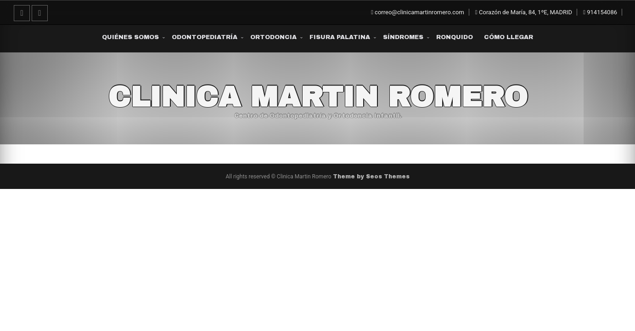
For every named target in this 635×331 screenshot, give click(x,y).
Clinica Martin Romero (318, 97)
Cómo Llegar (508, 37)
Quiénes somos (130, 37)
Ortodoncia (273, 37)
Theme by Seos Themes (371, 176)
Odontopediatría (204, 37)
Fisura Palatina (339, 37)
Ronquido (454, 37)
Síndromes (403, 37)
